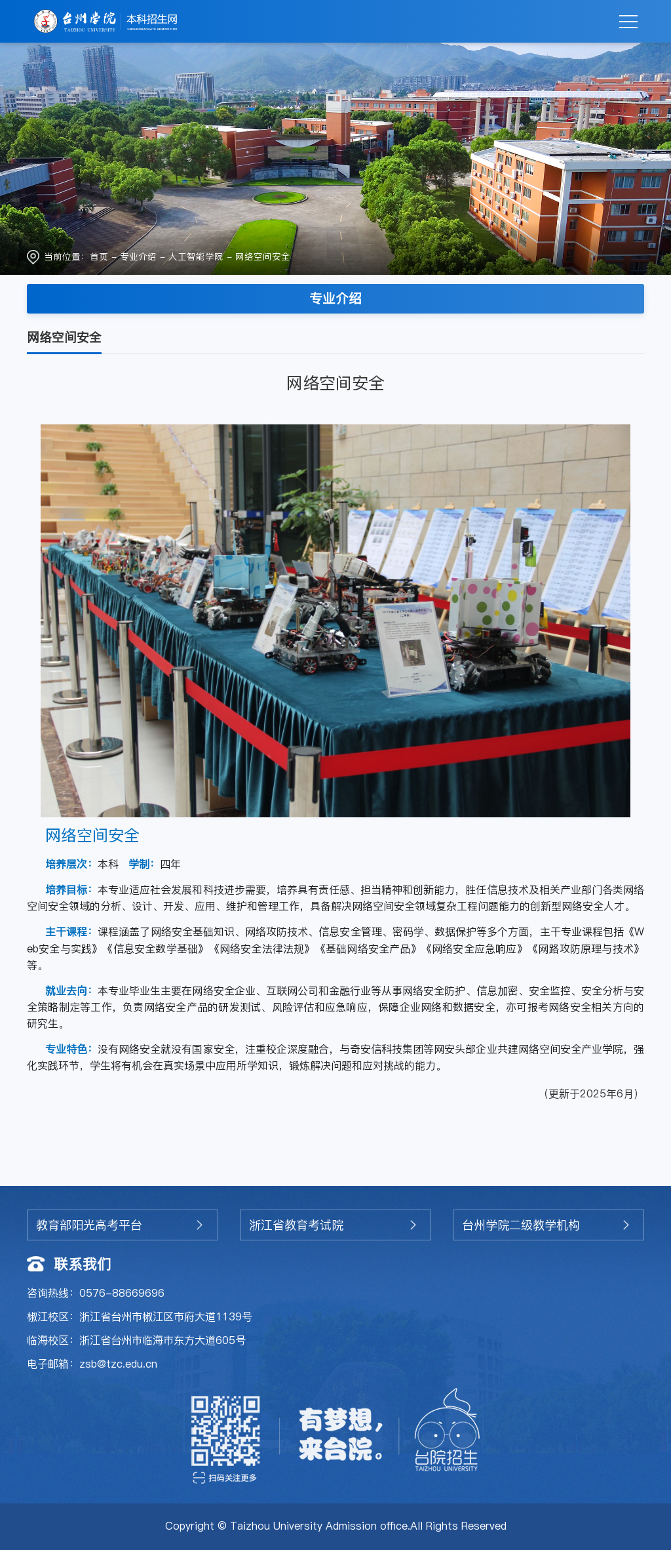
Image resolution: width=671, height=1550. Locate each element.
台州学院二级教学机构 (521, 1225)
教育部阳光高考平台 (89, 1225)
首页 (99, 257)
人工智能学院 (195, 257)
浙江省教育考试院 (296, 1225)
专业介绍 (138, 257)
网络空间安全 (262, 257)
